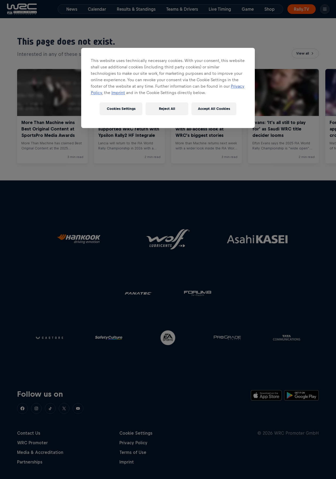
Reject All (167, 109)
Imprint (118, 92)
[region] (168, 88)
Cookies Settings (121, 109)
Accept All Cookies (214, 109)
